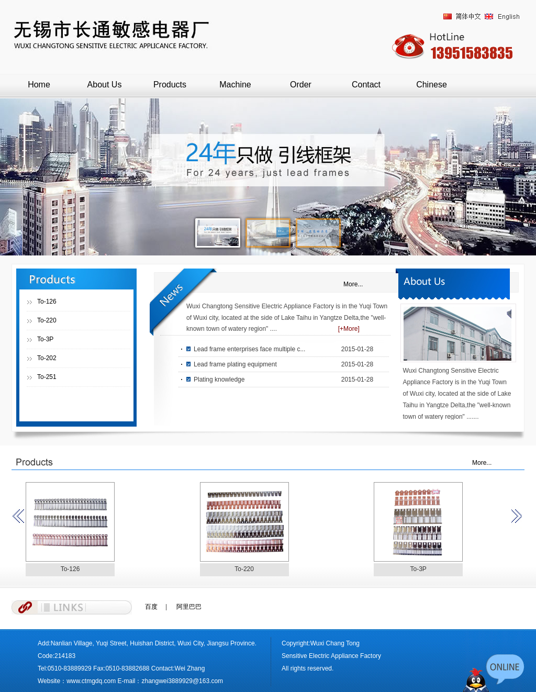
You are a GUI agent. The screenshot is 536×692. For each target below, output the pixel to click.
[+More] (349, 328)
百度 (151, 606)
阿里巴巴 (189, 606)
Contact (366, 84)
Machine (235, 84)
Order (300, 84)
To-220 (47, 320)
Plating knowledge (219, 379)
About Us (104, 84)
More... (353, 284)
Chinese (431, 84)
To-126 (47, 301)
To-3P (45, 339)
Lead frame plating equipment (235, 364)
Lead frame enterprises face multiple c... (249, 349)
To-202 (47, 358)
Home (39, 84)
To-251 (47, 377)
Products (169, 84)
